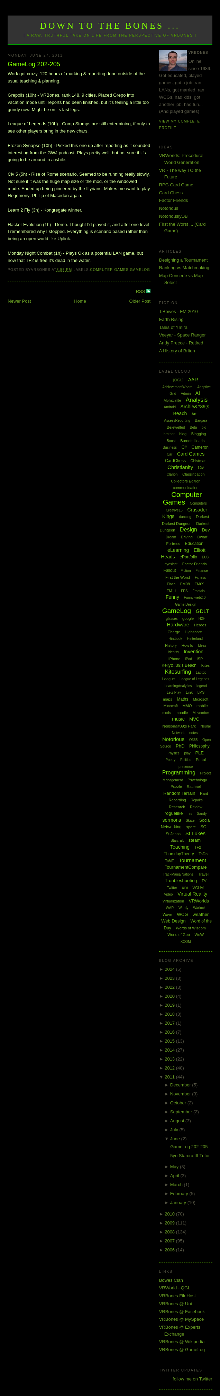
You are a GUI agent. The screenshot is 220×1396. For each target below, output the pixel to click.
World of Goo (178, 935)
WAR (170, 908)
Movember (201, 713)
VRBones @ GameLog (182, 1349)
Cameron (200, 447)
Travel (203, 874)
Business (170, 447)
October (178, 1102)
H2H (202, 619)
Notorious (168, 208)
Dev (206, 530)
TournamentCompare (186, 867)
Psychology (197, 780)
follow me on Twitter (192, 1379)
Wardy (183, 908)
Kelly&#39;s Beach (179, 665)
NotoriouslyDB (173, 216)
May (175, 1166)
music (178, 719)
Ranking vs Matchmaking (184, 267)
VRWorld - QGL (175, 1287)
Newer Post (19, 301)
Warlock (199, 908)
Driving (187, 537)
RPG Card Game (176, 184)
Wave (167, 914)
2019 (170, 1005)
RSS (141, 291)
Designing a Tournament (183, 260)
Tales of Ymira (173, 327)
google (188, 618)
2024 (170, 969)
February (180, 1193)
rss (189, 814)
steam (195, 840)
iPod (188, 659)
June (175, 1138)
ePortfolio (188, 557)
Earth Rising (171, 319)
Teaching (180, 847)
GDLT (202, 611)
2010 (170, 1214)
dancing (185, 517)
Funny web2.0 (195, 597)
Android (170, 407)
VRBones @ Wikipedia (182, 1341)
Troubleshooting (181, 880)
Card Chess (171, 192)
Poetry (170, 760)
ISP (200, 659)
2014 (170, 1050)
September (181, 1111)
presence (185, 767)
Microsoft (201, 699)
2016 (170, 1032)
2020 (170, 996)
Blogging (198, 434)
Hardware (178, 624)
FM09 (199, 584)
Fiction (186, 571)
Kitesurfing (178, 672)
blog (182, 434)
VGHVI (198, 888)
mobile (202, 706)
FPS (184, 591)
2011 (170, 1077)
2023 (170, 978)
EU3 (205, 557)
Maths (182, 699)
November (181, 1093)
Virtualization (173, 901)
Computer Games (109, 270)
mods (166, 713)
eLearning (178, 550)
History (171, 645)
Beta (193, 427)
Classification (193, 474)
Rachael (194, 786)
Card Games (190, 454)
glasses (172, 619)
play (187, 753)
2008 (170, 1231)
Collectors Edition (186, 481)
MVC (194, 719)
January (178, 1202)
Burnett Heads (192, 441)
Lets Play (174, 692)
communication (186, 488)
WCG (182, 914)
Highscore (193, 632)
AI (197, 393)
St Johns (173, 834)
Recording (177, 800)
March (177, 1184)
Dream (171, 537)
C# (184, 447)
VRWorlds (199, 901)
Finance (201, 571)
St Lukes (195, 833)
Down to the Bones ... (110, 26)
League (168, 679)
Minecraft (171, 706)
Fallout (170, 570)
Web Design (173, 921)
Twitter (172, 888)
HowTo (187, 645)
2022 (170, 987)
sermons (172, 820)
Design (188, 530)
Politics (185, 760)
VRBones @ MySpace (181, 1319)
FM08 (185, 584)
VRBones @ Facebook (182, 1311)
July (175, 1129)
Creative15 (174, 510)
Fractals (198, 591)
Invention (193, 651)
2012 (170, 1068)
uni (185, 887)
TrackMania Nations (178, 874)
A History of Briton (177, 350)
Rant (204, 793)
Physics (173, 753)
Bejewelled (176, 427)
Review (196, 807)
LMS (201, 692)
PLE (199, 752)
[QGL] (178, 380)
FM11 (171, 591)
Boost (171, 441)
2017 (170, 1023)
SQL (205, 826)
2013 (170, 1059)
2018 (170, 1014)
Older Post (139, 301)
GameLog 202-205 (34, 64)
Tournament (192, 860)
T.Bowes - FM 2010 (178, 311)
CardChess (175, 460)
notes (193, 733)
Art (194, 414)
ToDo (203, 854)
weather (201, 914)
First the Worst (177, 577)
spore (191, 827)
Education (194, 543)
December (181, 1084)
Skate (190, 820)
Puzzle (176, 786)
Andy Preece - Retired (181, 342)
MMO (187, 706)
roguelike (174, 813)
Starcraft (177, 840)
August (177, 1120)
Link (189, 692)
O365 (193, 740)
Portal (201, 760)
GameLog (140, 270)
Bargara (201, 420)
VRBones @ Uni (175, 1303)
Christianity (180, 467)
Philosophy (199, 746)
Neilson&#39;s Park (179, 726)
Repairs (196, 800)
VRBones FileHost (177, 1295)
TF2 (197, 847)
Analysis (197, 400)
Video (168, 894)
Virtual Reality (192, 894)
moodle (181, 713)
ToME (169, 861)
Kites (205, 665)
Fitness (200, 577)
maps (167, 699)
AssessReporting (177, 420)
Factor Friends (173, 200)
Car (169, 454)
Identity (173, 652)
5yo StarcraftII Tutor (190, 1155)
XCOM (186, 942)
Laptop (201, 672)
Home (80, 301)
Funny (172, 597)
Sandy (202, 814)
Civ (201, 467)
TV (204, 881)
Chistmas (199, 461)
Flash (171, 584)
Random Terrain (179, 793)
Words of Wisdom (191, 928)
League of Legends (194, 679)
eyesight (171, 564)
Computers (198, 503)
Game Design (185, 604)
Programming (178, 772)
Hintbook (175, 639)
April (175, 1175)
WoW (199, 935)
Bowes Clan (171, 1280)
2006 (170, 1249)
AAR (193, 379)
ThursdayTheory (179, 853)
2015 (170, 1041)
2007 (170, 1240)
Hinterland (195, 639)
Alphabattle (172, 400)
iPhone (174, 659)
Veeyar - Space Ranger (182, 335)
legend (201, 686)
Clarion (172, 474)
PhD (180, 746)
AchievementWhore (177, 387)
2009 (170, 1223)
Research (177, 807)
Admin (186, 394)
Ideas (202, 645)
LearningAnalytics (178, 686)
